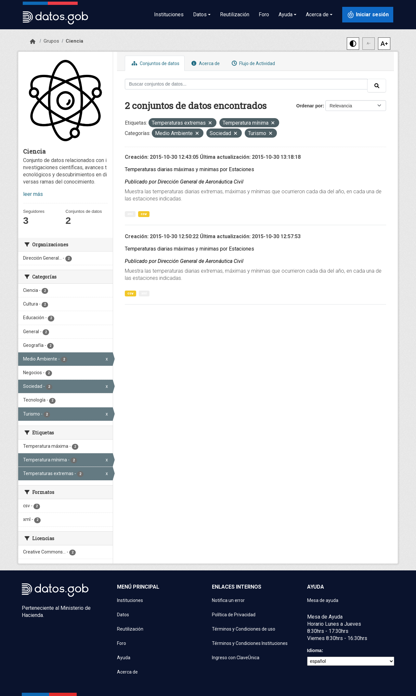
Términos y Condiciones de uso (243, 629)
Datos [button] (200, 14)
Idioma (314, 650)
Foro (264, 14)
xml (130, 214)
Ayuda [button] (285, 14)
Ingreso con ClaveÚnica (235, 657)
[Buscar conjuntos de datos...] (246, 84)
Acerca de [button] (317, 14)
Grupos (51, 41)
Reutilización (234, 14)
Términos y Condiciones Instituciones (250, 643)
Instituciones (169, 14)
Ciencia (74, 41)
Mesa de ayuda (322, 600)
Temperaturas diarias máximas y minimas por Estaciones (189, 169)
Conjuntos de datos (154, 63)
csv (144, 214)
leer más (33, 194)
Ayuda (123, 657)
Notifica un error (228, 600)
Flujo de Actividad (252, 63)
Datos (123, 614)
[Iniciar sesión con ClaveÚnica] (367, 14)
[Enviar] (376, 85)
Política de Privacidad (233, 614)
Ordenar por (309, 105)
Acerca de (205, 63)
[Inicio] (32, 42)
